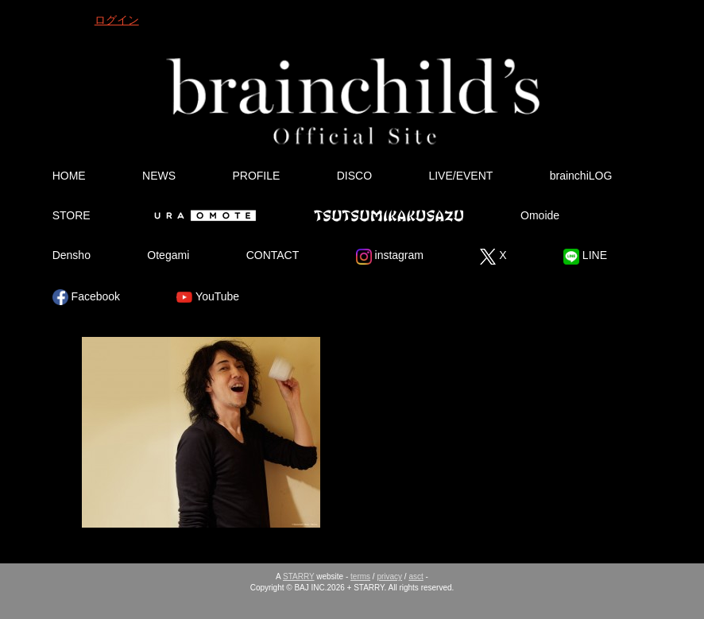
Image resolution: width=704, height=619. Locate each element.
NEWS (159, 175)
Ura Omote (201, 215)
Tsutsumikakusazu (388, 215)
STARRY (298, 576)
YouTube (207, 297)
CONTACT (273, 255)
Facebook (86, 297)
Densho (71, 255)
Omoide (539, 215)
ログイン (117, 20)
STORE (71, 215)
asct (415, 576)
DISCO (354, 175)
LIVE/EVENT (460, 175)
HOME (69, 175)
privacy (389, 576)
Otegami (168, 255)
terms (360, 576)
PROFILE (256, 175)
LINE (585, 257)
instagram (390, 257)
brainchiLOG (581, 175)
